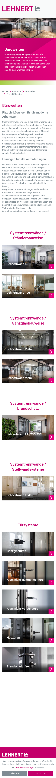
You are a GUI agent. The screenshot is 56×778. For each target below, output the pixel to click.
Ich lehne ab (14, 773)
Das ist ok (40, 773)
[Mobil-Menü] (50, 9)
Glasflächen (7, 131)
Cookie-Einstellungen (24, 767)
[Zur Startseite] (22, 9)
